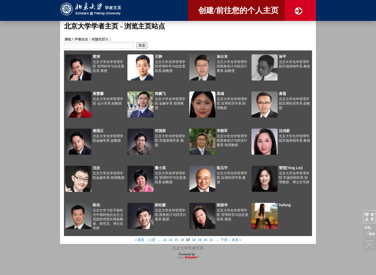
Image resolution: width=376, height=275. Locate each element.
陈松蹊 (160, 205)
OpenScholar (188, 256)
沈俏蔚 (284, 131)
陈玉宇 (222, 168)
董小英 (160, 168)
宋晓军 (222, 131)
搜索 (67, 39)
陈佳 (96, 205)
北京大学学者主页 (188, 248)
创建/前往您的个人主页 (238, 10)
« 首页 (140, 240)
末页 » (236, 240)
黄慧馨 (98, 93)
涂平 (282, 56)
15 (176, 240)
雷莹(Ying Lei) (291, 168)
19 (199, 240)
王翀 (158, 56)
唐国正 (98, 131)
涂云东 (222, 56)
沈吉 (96, 168)
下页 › (225, 240)
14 (170, 240)
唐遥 (282, 93)
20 (205, 240)
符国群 (160, 131)
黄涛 (96, 56)
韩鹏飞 (160, 93)
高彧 (220, 93)
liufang (285, 205)
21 (211, 240)
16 (182, 240)
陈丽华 (222, 205)
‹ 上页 (150, 240)
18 (194, 240)
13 (165, 240)
